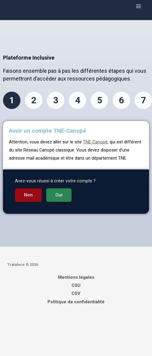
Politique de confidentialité (76, 302)
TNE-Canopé (95, 142)
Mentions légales (76, 277)
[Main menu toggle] (138, 6)
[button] (28, 195)
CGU (76, 285)
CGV (76, 293)
